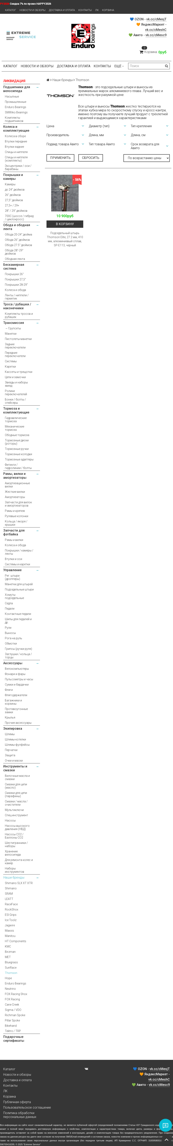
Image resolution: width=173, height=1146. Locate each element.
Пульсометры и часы (19, 679)
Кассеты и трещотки (18, 371)
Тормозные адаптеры (19, 459)
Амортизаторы (15, 497)
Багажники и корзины (13, 702)
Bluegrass (11, 962)
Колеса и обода (15, 290)
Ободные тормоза (17, 435)
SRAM (9, 893)
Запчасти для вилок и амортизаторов (18, 504)
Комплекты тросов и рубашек (19, 315)
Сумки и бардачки (17, 684)
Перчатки (11, 750)
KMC (8, 946)
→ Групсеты (13, 328)
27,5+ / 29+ (12, 205)
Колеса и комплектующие (16, 128)
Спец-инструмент (16, 815)
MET (8, 957)
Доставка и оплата (62, 10)
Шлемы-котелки (15, 739)
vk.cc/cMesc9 (156, 35)
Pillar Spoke (12, 1020)
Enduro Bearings (15, 107)
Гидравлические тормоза (16, 419)
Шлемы (10, 734)
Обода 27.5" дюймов (18, 245)
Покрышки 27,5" (15, 279)
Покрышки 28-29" (16, 284)
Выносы (10, 633)
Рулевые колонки (16, 516)
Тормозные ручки (17, 448)
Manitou (10, 936)
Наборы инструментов (14, 870)
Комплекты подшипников (14, 119)
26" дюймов (13, 194)
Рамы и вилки (14, 540)
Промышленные (15, 101)
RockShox (11, 909)
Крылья (10, 717)
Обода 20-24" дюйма (18, 234)
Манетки (10, 333)
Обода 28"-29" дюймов (14, 252)
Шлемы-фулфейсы (17, 744)
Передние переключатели (15, 354)
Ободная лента (15, 258)
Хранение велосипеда (13, 853)
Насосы (10, 820)
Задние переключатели (15, 346)
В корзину (65, 224)
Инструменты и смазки (15, 768)
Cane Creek (12, 1004)
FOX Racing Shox (16, 994)
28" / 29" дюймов (16, 210)
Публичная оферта (17, 1102)
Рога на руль (13, 638)
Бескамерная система (13, 266)
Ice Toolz (10, 920)
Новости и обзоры (32, 10)
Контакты (85, 10)
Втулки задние (14, 146)
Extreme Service (32, 1144)
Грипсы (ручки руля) (18, 648)
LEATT (9, 899)
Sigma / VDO (13, 1009)
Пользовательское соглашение (27, 1107)
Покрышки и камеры (13, 177)
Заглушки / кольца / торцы (18, 655)
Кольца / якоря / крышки (16, 523)
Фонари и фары (15, 674)
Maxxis (9, 930)
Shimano (11, 888)
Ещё (119, 66)
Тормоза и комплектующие (16, 410)
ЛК (97, 10)
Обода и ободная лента (16, 227)
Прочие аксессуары (18, 722)
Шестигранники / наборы (16, 844)
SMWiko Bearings (16, 112)
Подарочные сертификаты (13, 1039)
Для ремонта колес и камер (19, 861)
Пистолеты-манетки (18, 339)
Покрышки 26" (14, 274)
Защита (10, 755)
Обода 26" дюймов (17, 239)
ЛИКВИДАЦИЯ (14, 81)
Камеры (10, 184)
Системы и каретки (17, 564)
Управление (12, 570)
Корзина (108, 10)
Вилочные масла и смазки (17, 777)
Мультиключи (14, 810)
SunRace (10, 967)
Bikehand (11, 1025)
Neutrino (10, 988)
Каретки (10, 366)
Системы (11, 361)
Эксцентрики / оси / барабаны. (18, 167)
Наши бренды (14, 877)
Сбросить (90, 158)
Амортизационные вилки (17, 485)
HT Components (15, 941)
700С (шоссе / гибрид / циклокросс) (19, 217)
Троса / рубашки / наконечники (17, 306)
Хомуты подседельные (14, 596)
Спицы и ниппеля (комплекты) (16, 159)
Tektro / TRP (13, 1031)
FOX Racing (12, 999)
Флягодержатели (16, 695)
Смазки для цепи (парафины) (16, 794)
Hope (8, 978)
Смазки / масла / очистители (16, 803)
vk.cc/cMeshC (156, 30)
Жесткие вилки (15, 491)
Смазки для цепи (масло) (16, 786)
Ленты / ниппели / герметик (17, 297)
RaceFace (11, 904)
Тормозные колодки (18, 454)
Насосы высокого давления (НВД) (17, 827)
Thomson (11, 973)
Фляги (9, 689)
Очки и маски (14, 760)
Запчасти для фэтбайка (14, 532)
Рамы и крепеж (15, 510)
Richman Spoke (15, 1015)
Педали (9, 608)
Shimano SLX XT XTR (19, 883)
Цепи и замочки (15, 377)
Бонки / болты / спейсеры (15, 401)
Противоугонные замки (16, 710)
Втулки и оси (13, 559)
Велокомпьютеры (17, 668)
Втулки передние (16, 141)
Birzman (10, 951)
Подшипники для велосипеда (16, 89)
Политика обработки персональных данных (19, 1115)
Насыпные (12, 96)
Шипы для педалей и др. (18, 620)
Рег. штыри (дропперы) (12, 577)
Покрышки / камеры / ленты (19, 552)
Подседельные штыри (19, 589)
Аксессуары (12, 663)
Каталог (10, 10)
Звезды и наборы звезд (16, 384)
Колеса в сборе (15, 136)
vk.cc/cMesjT (156, 19)
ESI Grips (10, 914)
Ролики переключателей (16, 392)
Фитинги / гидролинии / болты (18, 466)
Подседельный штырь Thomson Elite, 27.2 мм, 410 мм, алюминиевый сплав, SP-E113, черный (65, 239)
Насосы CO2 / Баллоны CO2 (14, 836)
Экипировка (12, 728)
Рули (8, 627)
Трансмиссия (13, 323)
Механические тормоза (14, 428)
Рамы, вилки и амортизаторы (14, 476)
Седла (9, 603)
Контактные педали (18, 613)
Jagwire (10, 925)
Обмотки (11, 643)
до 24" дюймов (15, 189)
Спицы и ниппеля (16, 152)
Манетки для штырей (19, 584)
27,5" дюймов (14, 200)
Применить (60, 158)
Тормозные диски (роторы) (17, 442)
